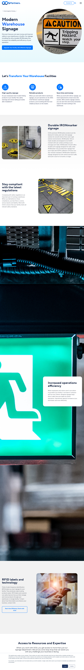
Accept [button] (65, 666)
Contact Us (69, 3)
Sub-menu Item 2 (20, 10)
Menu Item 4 (20, 13)
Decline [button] (72, 666)
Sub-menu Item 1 (20, 9)
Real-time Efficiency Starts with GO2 (14, 609)
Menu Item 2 (20, 11)
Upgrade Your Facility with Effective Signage (17, 47)
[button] (75, 3)
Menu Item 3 (20, 12)
